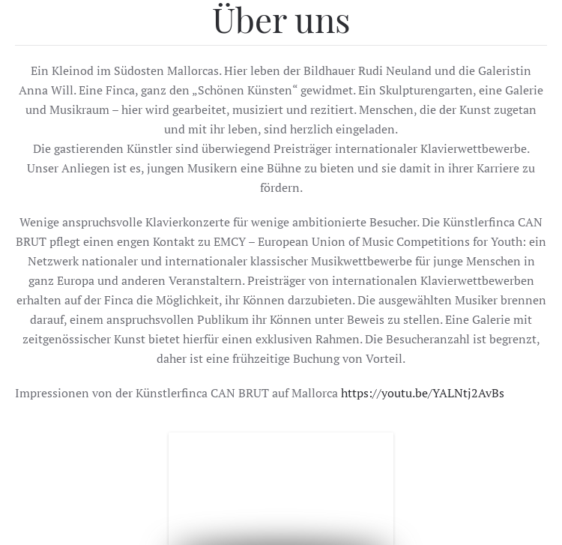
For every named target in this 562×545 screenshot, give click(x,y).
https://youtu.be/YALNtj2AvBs (422, 393)
